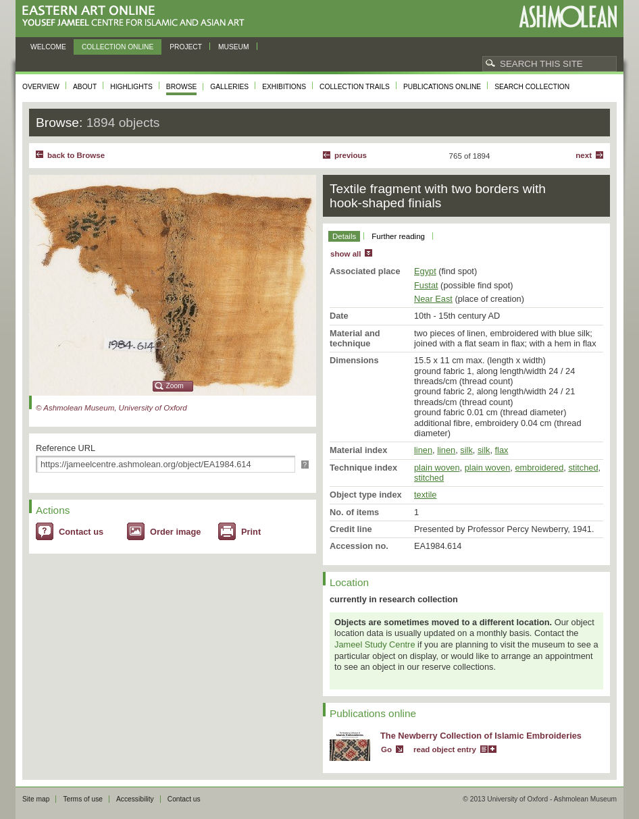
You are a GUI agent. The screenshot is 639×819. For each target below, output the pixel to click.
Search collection (531, 86)
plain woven (437, 468)
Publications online (442, 86)
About (85, 86)
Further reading (398, 236)
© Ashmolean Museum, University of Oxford (111, 408)
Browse (181, 86)
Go (386, 749)
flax (502, 450)
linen (423, 450)
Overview (40, 86)
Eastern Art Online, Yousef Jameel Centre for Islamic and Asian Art (136, 16)
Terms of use (83, 799)
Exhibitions (284, 86)
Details (344, 236)
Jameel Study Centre (374, 644)
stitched (583, 468)
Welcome (48, 47)
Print (251, 532)
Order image (175, 532)
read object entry (444, 749)
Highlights (131, 86)
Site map (35, 799)
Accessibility (135, 799)
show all (345, 254)
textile (425, 495)
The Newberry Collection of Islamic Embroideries (481, 736)
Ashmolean (568, 16)
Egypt (425, 271)
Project (186, 47)
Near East (433, 299)
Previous (350, 155)
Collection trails (355, 86)
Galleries (229, 86)
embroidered (539, 468)
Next (584, 155)
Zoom (175, 386)
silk (466, 450)
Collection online (117, 47)
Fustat (426, 285)
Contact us (81, 532)
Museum (233, 47)
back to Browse (76, 155)
